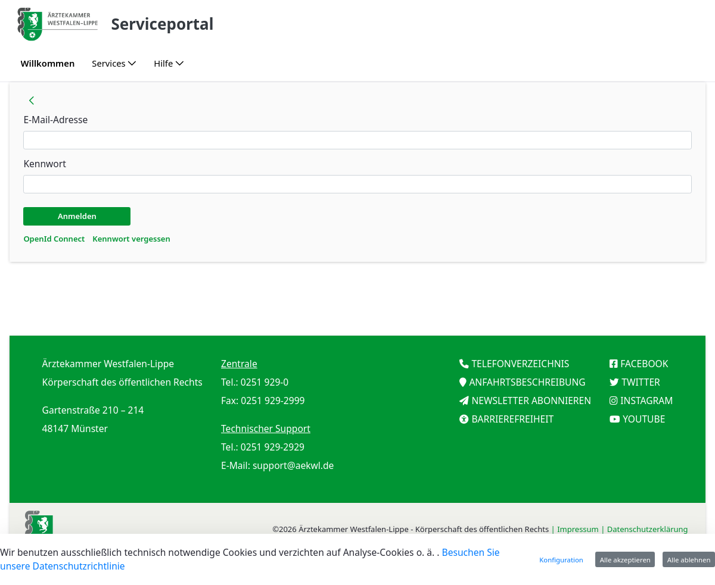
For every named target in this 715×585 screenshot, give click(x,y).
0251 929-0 (264, 382)
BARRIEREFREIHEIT (512, 419)
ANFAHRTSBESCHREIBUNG (527, 382)
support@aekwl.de (293, 465)
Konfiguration (561, 559)
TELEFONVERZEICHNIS (520, 363)
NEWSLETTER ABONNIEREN (531, 400)
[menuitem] (48, 63)
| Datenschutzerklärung (645, 529)
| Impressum (576, 529)
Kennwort (44, 163)
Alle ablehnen (689, 559)
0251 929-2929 (272, 446)
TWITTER (640, 382)
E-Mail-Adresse (55, 119)
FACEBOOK (644, 363)
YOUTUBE (644, 419)
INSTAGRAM (646, 400)
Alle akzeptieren (625, 559)
